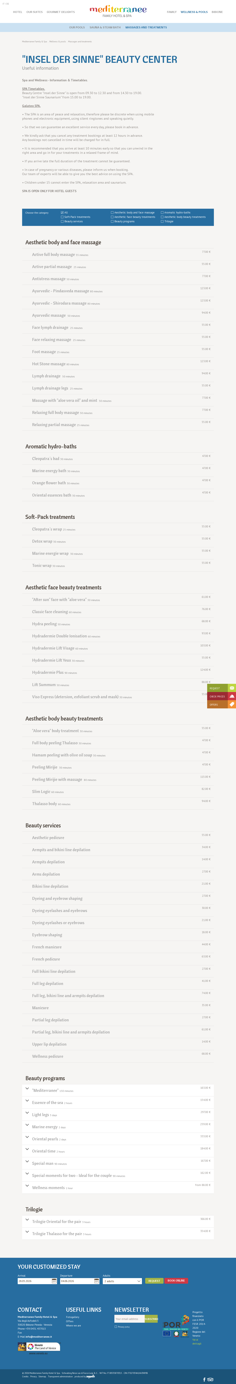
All (66, 212)
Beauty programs (124, 221)
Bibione (217, 12)
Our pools (77, 27)
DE (7, 3)
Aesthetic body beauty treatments (185, 217)
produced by (85, 1376)
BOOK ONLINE (176, 1280)
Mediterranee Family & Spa (34, 41)
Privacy (124, 1326)
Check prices (217, 696)
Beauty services (73, 221)
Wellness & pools (194, 12)
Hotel (17, 12)
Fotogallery (72, 1317)
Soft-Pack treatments (77, 217)
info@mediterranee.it (39, 1336)
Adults (106, 1275)
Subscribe (151, 1319)
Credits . (26, 1376)
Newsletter (131, 1310)
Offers (214, 704)
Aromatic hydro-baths (177, 212)
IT (3, 3)
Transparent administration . (61, 1376)
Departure (66, 1275)
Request (215, 688)
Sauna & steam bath (105, 27)
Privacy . (34, 1376)
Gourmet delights (61, 12)
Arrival (21, 1275)
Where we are (73, 1325)
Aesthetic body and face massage (134, 212)
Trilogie (168, 221)
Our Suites (34, 12)
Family (172, 12)
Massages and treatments (146, 27)
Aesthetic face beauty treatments (134, 217)
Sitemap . (43, 1376)
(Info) (127, 1327)
